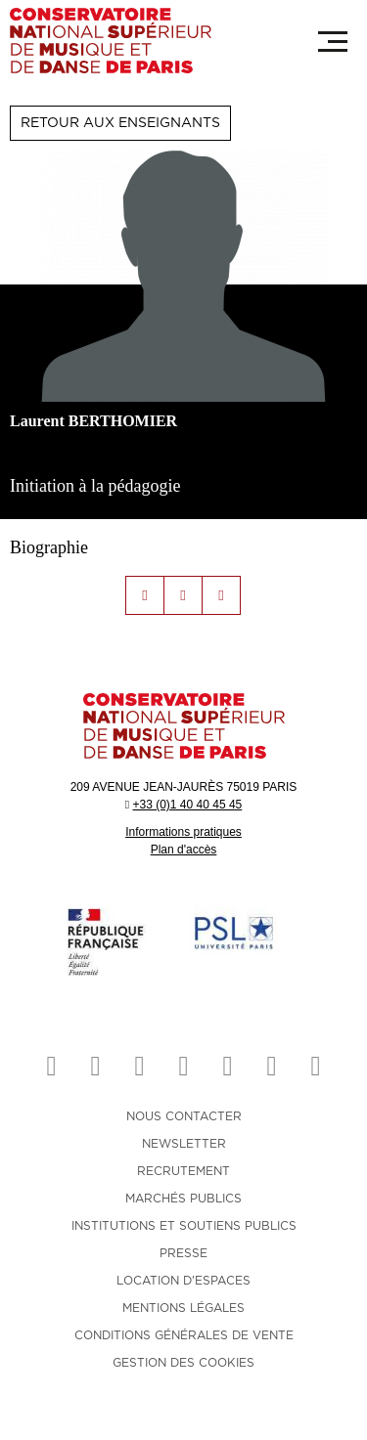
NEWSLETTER (184, 1144)
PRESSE (183, 1253)
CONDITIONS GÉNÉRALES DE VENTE (184, 1335)
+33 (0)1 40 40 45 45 (187, 804)
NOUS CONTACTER (184, 1116)
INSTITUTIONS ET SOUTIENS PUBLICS (184, 1226)
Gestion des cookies (183, 1363)
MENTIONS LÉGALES (183, 1308)
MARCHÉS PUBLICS (183, 1198)
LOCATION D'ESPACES (183, 1281)
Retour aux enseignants (120, 123)
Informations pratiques (183, 832)
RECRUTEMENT (183, 1171)
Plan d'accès (184, 849)
